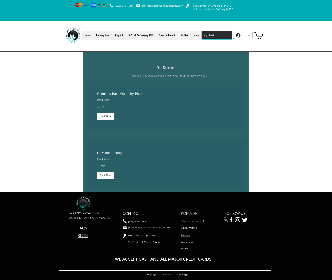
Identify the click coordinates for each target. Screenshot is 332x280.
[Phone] (111, 5)
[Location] (188, 5)
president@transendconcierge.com (162, 5)
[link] (166, 93)
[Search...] (217, 35)
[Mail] (138, 6)
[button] (258, 35)
